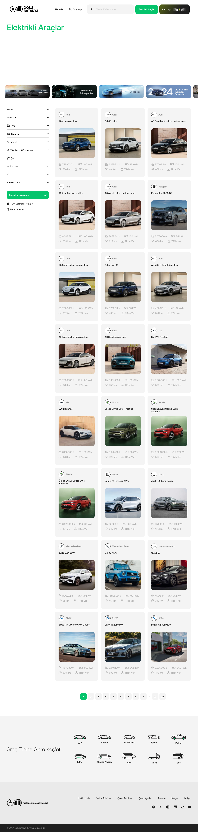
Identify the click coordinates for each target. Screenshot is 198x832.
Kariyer (174, 798)
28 (162, 696)
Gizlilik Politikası (103, 798)
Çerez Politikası (125, 798)
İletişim (187, 798)
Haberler (59, 9)
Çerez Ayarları (145, 798)
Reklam (161, 798)
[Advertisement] (99, 63)
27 (155, 696)
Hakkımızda (84, 798)
